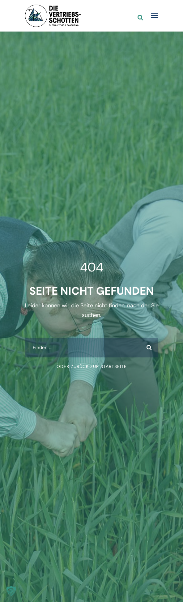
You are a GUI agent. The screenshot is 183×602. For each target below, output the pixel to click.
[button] (11, 591)
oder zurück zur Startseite (92, 366)
